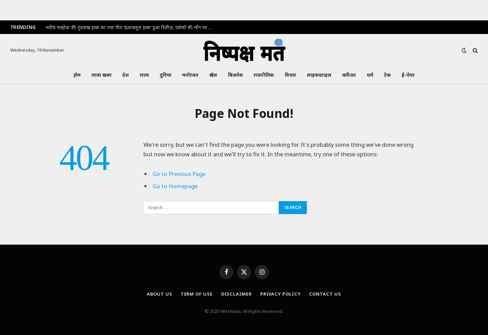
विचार (290, 75)
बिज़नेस (235, 75)
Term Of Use (197, 294)
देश (125, 75)
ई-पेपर (408, 75)
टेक (387, 75)
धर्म (370, 75)
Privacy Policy (280, 294)
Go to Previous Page (179, 174)
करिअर (349, 75)
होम (77, 75)
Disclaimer (236, 294)
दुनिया (165, 75)
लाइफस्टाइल (319, 75)
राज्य (144, 75)
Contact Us (325, 294)
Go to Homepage (175, 186)
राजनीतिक (264, 75)
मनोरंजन (190, 75)
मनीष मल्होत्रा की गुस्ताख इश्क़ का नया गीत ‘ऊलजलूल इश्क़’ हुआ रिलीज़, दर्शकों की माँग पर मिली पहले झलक (131, 27)
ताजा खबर (101, 75)
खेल (213, 75)
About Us (159, 294)
